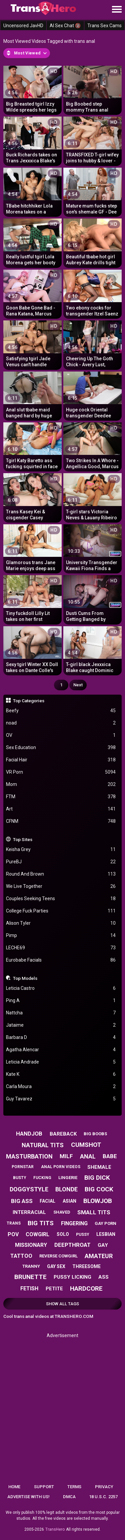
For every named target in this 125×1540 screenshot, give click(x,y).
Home (14, 1486)
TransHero (55, 1529)
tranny (31, 1266)
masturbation (29, 1156)
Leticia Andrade (61, 1062)
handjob (29, 1133)
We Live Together (61, 886)
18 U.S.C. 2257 (103, 1496)
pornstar (23, 1166)
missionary (31, 1245)
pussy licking (72, 1277)
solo (63, 1234)
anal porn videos (60, 1166)
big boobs (95, 1133)
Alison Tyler (61, 923)
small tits (93, 1212)
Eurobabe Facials (61, 960)
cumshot (86, 1145)
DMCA (69, 1496)
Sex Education (61, 747)
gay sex (56, 1266)
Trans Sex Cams (104, 25)
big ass (22, 1201)
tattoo (21, 1256)
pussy (82, 1234)
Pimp (61, 935)
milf (66, 1156)
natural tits (43, 1145)
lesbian (105, 1234)
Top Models (25, 978)
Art (61, 809)
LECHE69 (61, 948)
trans (14, 1223)
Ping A (61, 1000)
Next (78, 684)
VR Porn (61, 772)
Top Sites (22, 839)
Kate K (61, 1074)
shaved (61, 1212)
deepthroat (72, 1244)
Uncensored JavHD (23, 25)
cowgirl (37, 1234)
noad (61, 723)
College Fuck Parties (61, 911)
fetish (29, 1288)
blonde (66, 1189)
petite (54, 1289)
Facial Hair (61, 760)
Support (44, 1486)
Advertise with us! (28, 1496)
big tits (41, 1223)
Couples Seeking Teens (61, 898)
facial (47, 1201)
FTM (61, 797)
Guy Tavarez (61, 1099)
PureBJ (61, 862)
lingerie (67, 1177)
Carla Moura (61, 1086)
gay (103, 1245)
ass (103, 1277)
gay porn (105, 1223)
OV (61, 735)
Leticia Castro (61, 988)
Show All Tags (62, 1303)
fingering (74, 1223)
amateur (99, 1255)
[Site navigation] (117, 9)
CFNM (61, 821)
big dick (97, 1177)
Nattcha (61, 1013)
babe (110, 1156)
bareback (63, 1134)
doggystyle (29, 1189)
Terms (74, 1486)
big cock (99, 1189)
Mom (61, 784)
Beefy (61, 711)
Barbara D (61, 1037)
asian (69, 1201)
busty (19, 1177)
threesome (86, 1266)
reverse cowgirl (58, 1255)
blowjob (97, 1201)
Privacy (104, 1486)
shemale (99, 1167)
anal (88, 1156)
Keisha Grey (61, 849)
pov (13, 1234)
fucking (42, 1177)
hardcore (86, 1288)
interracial (29, 1212)
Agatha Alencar (61, 1050)
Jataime (61, 1025)
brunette (30, 1277)
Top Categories (28, 700)
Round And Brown (61, 874)
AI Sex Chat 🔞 (65, 25)
